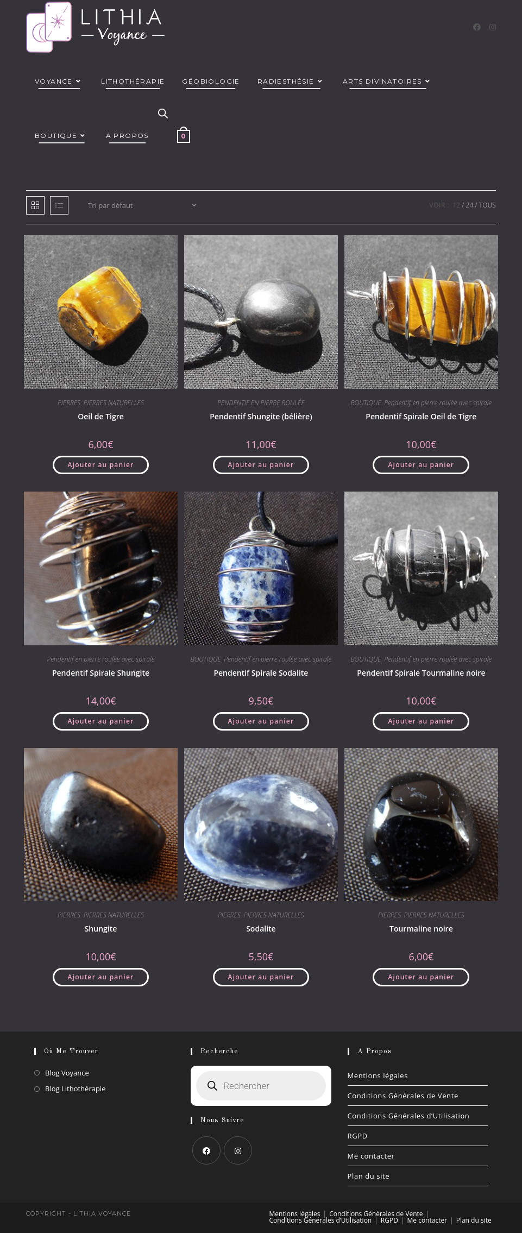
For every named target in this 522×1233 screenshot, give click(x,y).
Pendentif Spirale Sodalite (260, 673)
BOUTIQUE (365, 402)
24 (470, 205)
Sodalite (261, 928)
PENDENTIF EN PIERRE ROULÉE (261, 402)
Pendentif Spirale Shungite (100, 673)
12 (456, 205)
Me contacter (371, 1156)
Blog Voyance (67, 1073)
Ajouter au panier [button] (101, 464)
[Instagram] (492, 27)
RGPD (358, 1136)
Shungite (101, 928)
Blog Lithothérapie (75, 1088)
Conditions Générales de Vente (403, 1095)
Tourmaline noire (421, 928)
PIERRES (69, 402)
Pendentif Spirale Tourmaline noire (421, 673)
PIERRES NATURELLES (114, 402)
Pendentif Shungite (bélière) (261, 416)
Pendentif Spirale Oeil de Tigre (421, 416)
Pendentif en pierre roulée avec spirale (438, 402)
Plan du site (369, 1176)
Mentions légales (378, 1075)
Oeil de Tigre (101, 416)
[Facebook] (477, 27)
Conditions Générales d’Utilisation (409, 1116)
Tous (487, 205)
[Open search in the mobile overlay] (163, 114)
